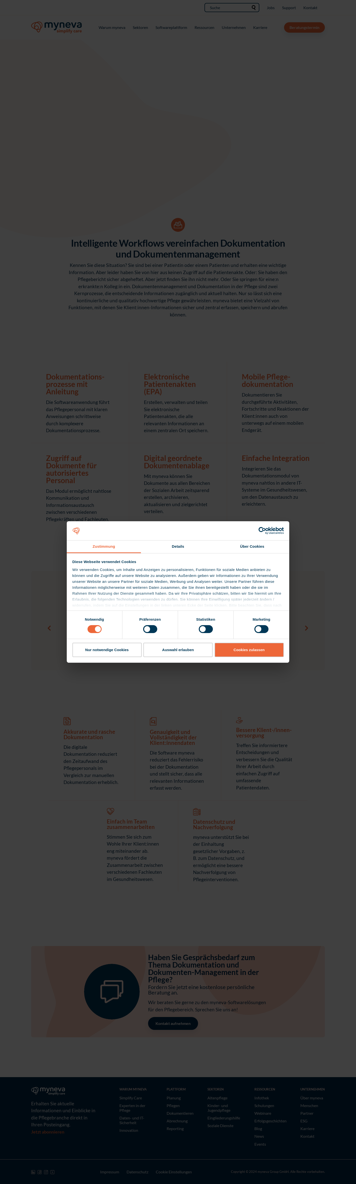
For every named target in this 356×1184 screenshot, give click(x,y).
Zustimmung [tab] (104, 546)
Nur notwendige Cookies (107, 650)
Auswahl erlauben (178, 650)
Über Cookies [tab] (252, 546)
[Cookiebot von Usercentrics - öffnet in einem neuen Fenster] (262, 530)
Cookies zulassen (249, 650)
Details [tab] (178, 546)
